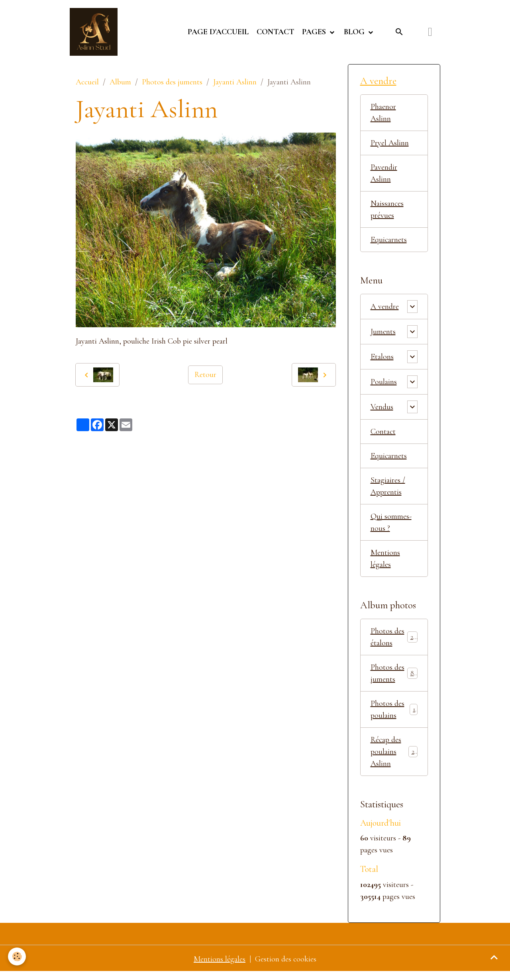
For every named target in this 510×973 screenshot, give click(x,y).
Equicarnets (389, 239)
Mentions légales (385, 558)
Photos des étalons (394, 637)
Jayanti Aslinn (235, 82)
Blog (355, 32)
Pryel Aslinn (390, 143)
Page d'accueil (218, 32)
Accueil (87, 82)
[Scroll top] (494, 957)
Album (120, 82)
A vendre (385, 306)
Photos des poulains (394, 709)
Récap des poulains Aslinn (394, 751)
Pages (315, 32)
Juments (383, 331)
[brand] (96, 32)
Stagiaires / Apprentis (388, 486)
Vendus (382, 407)
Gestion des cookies (285, 959)
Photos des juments (172, 82)
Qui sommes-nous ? (391, 522)
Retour (205, 374)
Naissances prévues (387, 209)
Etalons (382, 356)
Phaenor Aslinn (383, 112)
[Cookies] (17, 956)
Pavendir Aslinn (384, 173)
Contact (275, 32)
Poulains (384, 382)
